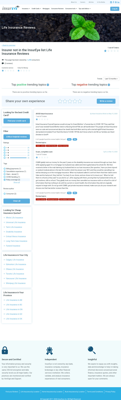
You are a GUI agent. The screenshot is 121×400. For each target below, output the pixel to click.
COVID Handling (12, 177)
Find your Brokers (12, 389)
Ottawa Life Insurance (15, 266)
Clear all (16, 198)
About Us (74, 2)
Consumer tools (70, 8)
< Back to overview (8, 45)
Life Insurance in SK (14, 316)
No (75, 139)
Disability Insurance (14, 229)
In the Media (101, 2)
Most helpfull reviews (16, 137)
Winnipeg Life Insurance (15, 280)
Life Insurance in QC (14, 311)
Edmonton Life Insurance (16, 261)
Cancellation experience (15, 171)
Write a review (106, 101)
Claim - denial (11, 174)
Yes (69, 139)
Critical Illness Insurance (16, 233)
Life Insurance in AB (14, 297)
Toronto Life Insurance (15, 271)
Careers (82, 2)
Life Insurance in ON (14, 306)
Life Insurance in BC (14, 302)
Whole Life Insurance (14, 215)
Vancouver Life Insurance (16, 275)
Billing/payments (12, 169)
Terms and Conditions (95, 389)
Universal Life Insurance (15, 219)
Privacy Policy (110, 389)
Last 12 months (111, 79)
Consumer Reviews (57, 8)
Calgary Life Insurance (15, 257)
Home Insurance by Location (52, 389)
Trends (99, 79)
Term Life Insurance (14, 224)
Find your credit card (17, 121)
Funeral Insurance (13, 243)
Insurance (25, 8)
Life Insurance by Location (30, 389)
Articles (91, 2)
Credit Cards (36, 8)
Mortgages (46, 8)
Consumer (10, 191)
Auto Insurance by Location (75, 389)
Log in (114, 9)
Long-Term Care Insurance (16, 238)
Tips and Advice (84, 8)
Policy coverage (12, 180)
